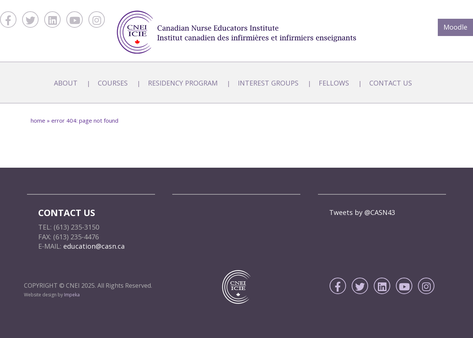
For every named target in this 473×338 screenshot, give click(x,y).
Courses (113, 82)
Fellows (334, 82)
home (38, 120)
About (66, 82)
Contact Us (390, 82)
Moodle (455, 27)
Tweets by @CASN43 (362, 212)
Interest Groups (268, 82)
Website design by (52, 294)
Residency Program (183, 82)
